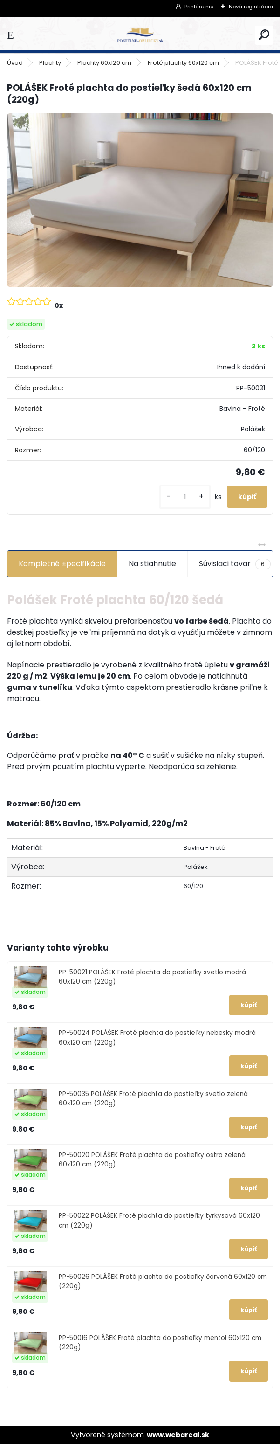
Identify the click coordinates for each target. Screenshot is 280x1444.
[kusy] (185, 497)
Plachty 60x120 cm (104, 62)
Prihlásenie (198, 6)
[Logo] (140, 35)
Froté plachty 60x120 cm (183, 62)
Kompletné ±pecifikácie (62, 563)
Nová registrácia (251, 6)
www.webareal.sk (178, 1434)
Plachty (50, 62)
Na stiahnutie (152, 563)
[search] (264, 35)
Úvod (15, 62)
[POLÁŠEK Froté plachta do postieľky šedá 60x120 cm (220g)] (140, 200)
